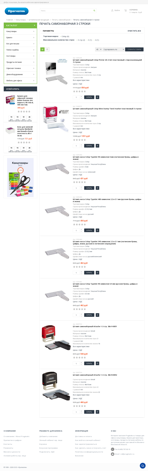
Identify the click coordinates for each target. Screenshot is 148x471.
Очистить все (134, 31)
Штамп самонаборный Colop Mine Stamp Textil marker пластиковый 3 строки (107, 109)
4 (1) (97, 40)
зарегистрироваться (41, 2)
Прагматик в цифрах (13, 440)
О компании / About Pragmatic (17, 436)
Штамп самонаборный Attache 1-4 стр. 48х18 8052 (95, 375)
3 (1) (90, 40)
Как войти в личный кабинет (88, 440)
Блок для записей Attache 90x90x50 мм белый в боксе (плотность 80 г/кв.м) (25, 131)
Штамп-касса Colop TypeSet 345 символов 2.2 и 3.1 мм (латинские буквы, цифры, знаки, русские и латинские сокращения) (105, 242)
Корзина (134, 10)
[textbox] (61, 10)
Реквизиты (8, 448)
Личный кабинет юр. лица (50, 440)
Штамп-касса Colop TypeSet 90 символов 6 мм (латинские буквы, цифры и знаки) (105, 158)
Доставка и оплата (83, 436)
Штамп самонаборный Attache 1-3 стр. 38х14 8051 (95, 326)
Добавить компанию (48, 436)
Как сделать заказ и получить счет (90, 448)
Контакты (8, 444)
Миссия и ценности (12, 452)
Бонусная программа (48, 448)
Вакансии (79, 456)
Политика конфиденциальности (89, 452)
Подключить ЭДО (47, 452)
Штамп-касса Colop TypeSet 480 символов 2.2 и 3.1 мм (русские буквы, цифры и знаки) (107, 200)
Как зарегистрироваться (86, 444)
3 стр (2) (81, 40)
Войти (115, 10)
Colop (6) (65, 36)
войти (28, 2)
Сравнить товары (134, 49)
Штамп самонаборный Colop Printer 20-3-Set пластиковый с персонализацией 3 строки (107, 61)
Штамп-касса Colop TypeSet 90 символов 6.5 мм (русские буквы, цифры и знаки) (105, 285)
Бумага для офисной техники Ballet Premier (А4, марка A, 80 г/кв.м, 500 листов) (25, 100)
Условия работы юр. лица (15, 456)
